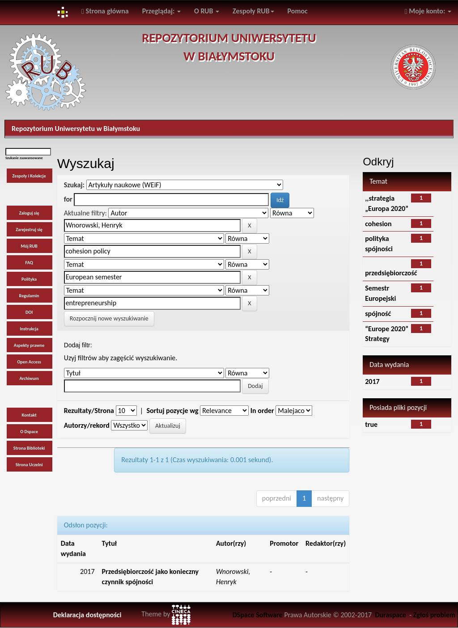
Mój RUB (29, 246)
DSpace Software (258, 615)
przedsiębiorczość (391, 273)
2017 (372, 381)
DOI (29, 312)
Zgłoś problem (434, 615)
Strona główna (105, 11)
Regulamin (29, 296)
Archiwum (28, 378)
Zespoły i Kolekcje (29, 176)
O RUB (206, 11)
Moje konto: (428, 11)
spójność (378, 313)
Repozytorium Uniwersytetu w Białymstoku (76, 128)
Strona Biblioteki (29, 448)
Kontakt (28, 415)
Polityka (29, 279)
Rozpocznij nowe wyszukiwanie (109, 318)
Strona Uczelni (29, 465)
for (68, 199)
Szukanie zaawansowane (24, 158)
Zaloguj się (29, 213)
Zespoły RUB (253, 11)
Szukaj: (74, 185)
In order (262, 410)
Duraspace (390, 615)
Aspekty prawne (29, 345)
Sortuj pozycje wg (172, 410)
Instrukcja (29, 329)
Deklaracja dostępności (87, 615)
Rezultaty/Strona (89, 410)
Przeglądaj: (161, 11)
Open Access (29, 362)
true (371, 424)
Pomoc (298, 11)
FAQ (29, 263)
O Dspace (29, 431)
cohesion (378, 223)
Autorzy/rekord (87, 425)
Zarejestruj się (29, 229)
